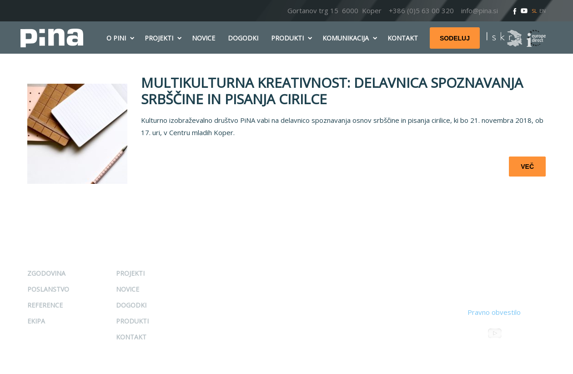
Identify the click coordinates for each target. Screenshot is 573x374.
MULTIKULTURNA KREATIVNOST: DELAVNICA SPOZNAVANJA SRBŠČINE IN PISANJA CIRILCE (332, 90)
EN (542, 10)
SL (534, 10)
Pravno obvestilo (494, 312)
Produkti (132, 321)
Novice (127, 289)
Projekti (130, 273)
